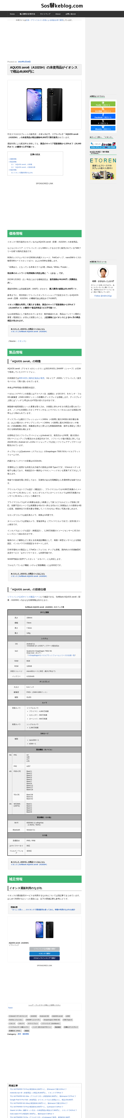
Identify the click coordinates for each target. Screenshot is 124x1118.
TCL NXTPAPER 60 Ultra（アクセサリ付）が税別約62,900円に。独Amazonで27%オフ (43, 1098)
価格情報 (12, 160)
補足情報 (12, 171)
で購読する (103, 103)
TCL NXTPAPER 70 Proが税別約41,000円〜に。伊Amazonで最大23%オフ (38, 1091)
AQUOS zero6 (57, 1017)
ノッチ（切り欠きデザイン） (42, 1028)
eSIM (68, 1017)
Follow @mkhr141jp (103, 296)
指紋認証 (58, 1028)
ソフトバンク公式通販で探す (45, 950)
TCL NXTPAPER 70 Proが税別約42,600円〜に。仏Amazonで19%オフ (36, 1108)
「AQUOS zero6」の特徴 (21, 166)
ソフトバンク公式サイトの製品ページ (23, 598)
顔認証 (27, 1032)
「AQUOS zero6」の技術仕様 (23, 169)
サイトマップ (45, 14)
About (58, 14)
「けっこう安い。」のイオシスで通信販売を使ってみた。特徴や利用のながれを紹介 (43, 911)
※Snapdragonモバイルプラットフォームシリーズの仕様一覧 (51, 657)
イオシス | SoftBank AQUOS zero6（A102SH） (29, 333)
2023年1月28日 (24, 62)
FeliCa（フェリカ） (16, 1021)
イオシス (21, 343)
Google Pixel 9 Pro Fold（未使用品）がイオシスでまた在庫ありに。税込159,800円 (41, 1101)
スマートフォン (33, 1025)
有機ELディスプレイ (71, 1028)
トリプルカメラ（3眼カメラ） (19, 1028)
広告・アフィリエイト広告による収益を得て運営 (44, 20)
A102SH (34, 1017)
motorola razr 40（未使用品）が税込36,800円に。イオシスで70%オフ (36, 1094)
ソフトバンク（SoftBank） (51, 1025)
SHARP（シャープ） (33, 1021)
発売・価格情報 (24, 1036)
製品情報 (12, 163)
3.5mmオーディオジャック (18, 1017)
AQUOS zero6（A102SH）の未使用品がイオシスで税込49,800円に (44, 70)
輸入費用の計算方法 (27, 14)
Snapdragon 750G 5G (52, 1021)
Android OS (44, 1017)
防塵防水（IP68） (15, 1032)
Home (12, 14)
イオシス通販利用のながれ (22, 174)
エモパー (21, 1025)
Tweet (10, 1009)
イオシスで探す (44, 955)
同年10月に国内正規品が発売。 (32, 380)
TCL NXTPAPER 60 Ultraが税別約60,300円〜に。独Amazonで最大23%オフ (38, 1105)
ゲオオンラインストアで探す (45, 960)
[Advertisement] (44, 41)
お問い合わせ (71, 14)
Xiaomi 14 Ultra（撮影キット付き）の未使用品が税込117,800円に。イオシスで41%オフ (43, 1112)
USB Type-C (67, 1021)
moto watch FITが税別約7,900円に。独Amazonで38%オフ (32, 1115)
